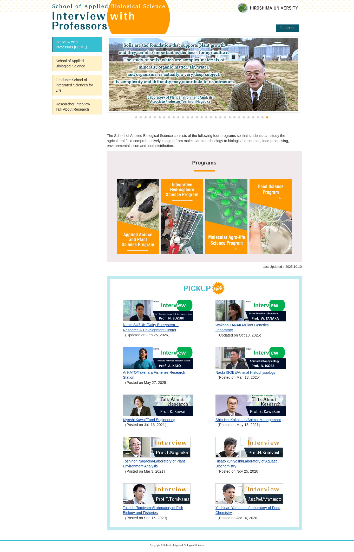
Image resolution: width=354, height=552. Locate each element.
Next (290, 75)
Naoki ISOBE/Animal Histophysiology (245, 372)
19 (220, 117)
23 (239, 117)
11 (183, 117)
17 (211, 117)
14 (197, 117)
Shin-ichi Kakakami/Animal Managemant (248, 420)
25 (248, 117)
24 (244, 117)
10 (178, 117)
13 (192, 117)
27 (258, 117)
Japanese (288, 28)
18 (216, 117)
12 (188, 117)
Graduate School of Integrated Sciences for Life (74, 85)
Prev (113, 75)
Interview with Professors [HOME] (71, 44)
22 (234, 117)
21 (230, 117)
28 (262, 117)
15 (202, 117)
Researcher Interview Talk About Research (75, 106)
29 (267, 117)
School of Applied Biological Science (70, 63)
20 (225, 117)
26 (253, 117)
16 (206, 117)
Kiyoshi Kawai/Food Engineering (149, 420)
